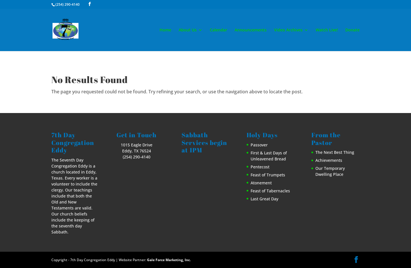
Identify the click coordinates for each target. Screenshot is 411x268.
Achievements (328, 160)
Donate (352, 30)
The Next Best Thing (334, 152)
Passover (259, 145)
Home (165, 30)
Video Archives (288, 30)
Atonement (261, 183)
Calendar (218, 30)
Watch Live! (327, 30)
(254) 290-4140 (67, 4)
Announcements (251, 30)
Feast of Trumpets (268, 175)
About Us (188, 30)
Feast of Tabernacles (270, 191)
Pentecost (260, 167)
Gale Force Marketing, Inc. (169, 259)
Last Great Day (264, 198)
